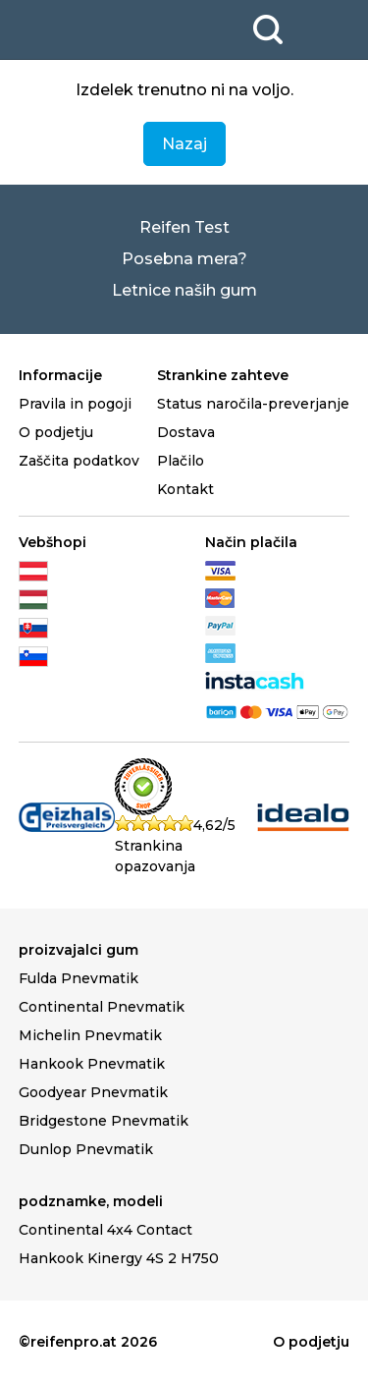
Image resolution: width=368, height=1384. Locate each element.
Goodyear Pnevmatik (93, 1092)
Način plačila (251, 542)
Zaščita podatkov (79, 461)
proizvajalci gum (78, 950)
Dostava (186, 432)
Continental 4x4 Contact (105, 1230)
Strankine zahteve (223, 375)
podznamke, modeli (91, 1201)
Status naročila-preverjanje (253, 404)
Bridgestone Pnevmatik (103, 1121)
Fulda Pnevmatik (78, 978)
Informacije (60, 375)
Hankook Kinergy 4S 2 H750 (119, 1258)
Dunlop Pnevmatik (86, 1149)
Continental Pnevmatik (101, 1007)
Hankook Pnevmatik (92, 1064)
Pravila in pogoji (75, 404)
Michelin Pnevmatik (90, 1035)
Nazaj (184, 144)
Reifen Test (184, 227)
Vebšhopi (52, 542)
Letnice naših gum (184, 290)
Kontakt (185, 489)
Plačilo (180, 461)
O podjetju (56, 432)
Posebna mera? (184, 258)
